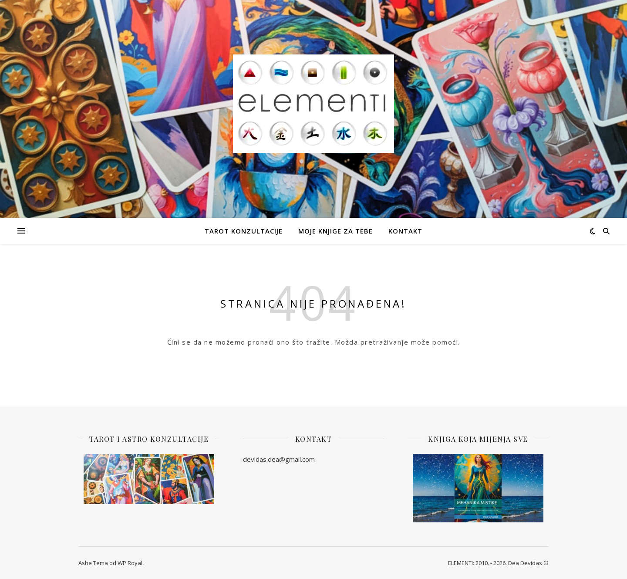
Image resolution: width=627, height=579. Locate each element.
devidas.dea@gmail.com (279, 459)
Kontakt (405, 231)
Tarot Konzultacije (244, 231)
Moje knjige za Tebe (335, 231)
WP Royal (130, 563)
